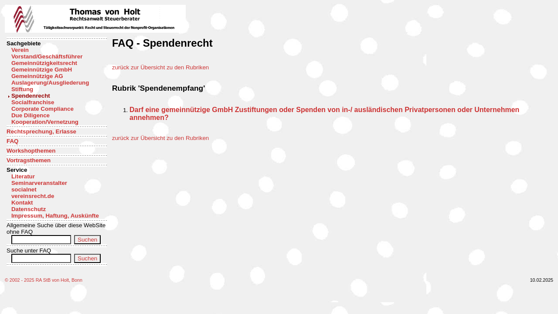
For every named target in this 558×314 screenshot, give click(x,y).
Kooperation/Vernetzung (44, 122)
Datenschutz (28, 209)
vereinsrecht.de (32, 196)
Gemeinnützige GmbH (41, 69)
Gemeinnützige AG (37, 76)
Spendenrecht (30, 95)
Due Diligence (30, 115)
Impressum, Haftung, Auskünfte (55, 215)
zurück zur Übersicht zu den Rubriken (160, 67)
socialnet (24, 189)
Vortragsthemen (29, 160)
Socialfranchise (32, 102)
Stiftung (22, 89)
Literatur (23, 176)
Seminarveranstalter (39, 183)
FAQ (12, 141)
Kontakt (22, 202)
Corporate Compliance (42, 109)
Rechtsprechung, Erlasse (41, 131)
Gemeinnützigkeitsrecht (44, 63)
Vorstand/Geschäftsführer (46, 56)
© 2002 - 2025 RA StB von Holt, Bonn (43, 280)
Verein (20, 50)
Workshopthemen (31, 150)
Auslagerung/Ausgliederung (50, 82)
